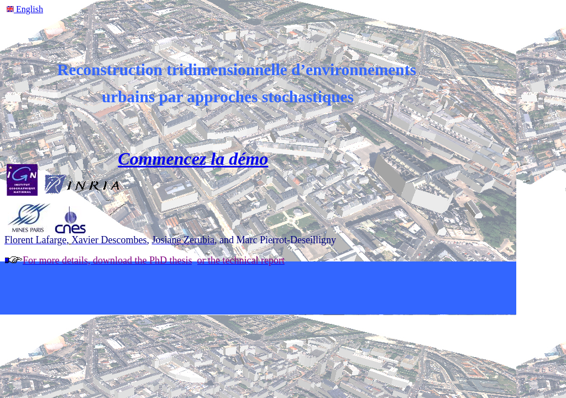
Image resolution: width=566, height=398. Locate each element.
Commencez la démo (193, 159)
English (28, 9)
